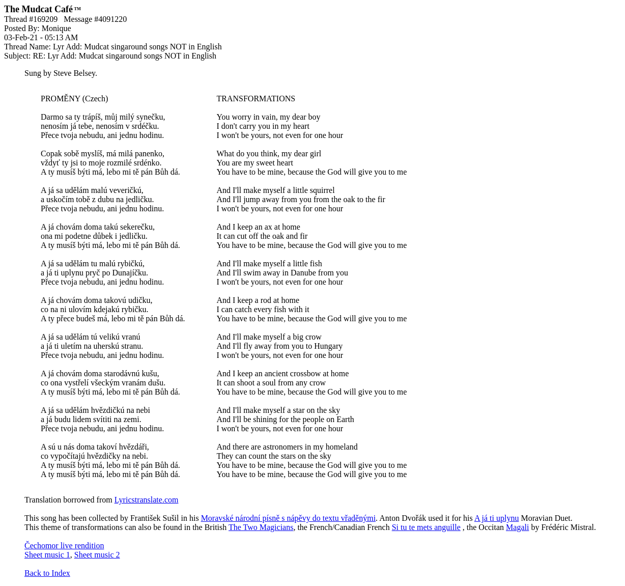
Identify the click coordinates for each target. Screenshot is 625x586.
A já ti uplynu (496, 518)
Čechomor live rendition (64, 545)
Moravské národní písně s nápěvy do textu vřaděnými (288, 518)
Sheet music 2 (97, 554)
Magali (517, 527)
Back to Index (47, 573)
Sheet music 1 (47, 554)
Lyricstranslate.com (147, 499)
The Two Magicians (261, 527)
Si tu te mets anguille (426, 527)
